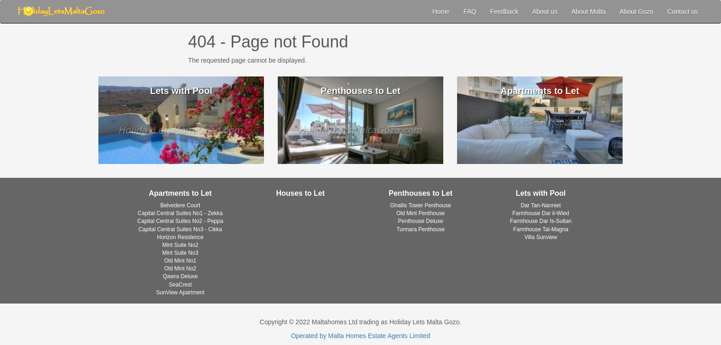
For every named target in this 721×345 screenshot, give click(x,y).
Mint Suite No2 (180, 245)
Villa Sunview (540, 237)
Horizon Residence (180, 237)
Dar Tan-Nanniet (541, 205)
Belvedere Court (180, 205)
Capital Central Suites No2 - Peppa (180, 221)
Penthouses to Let (420, 193)
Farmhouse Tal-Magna (540, 229)
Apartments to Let (180, 193)
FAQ (470, 11)
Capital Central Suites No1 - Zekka (180, 213)
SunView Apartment (180, 292)
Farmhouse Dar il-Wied (540, 213)
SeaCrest (180, 284)
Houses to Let (300, 193)
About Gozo (636, 11)
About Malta (588, 11)
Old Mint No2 (180, 268)
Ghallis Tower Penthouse (420, 205)
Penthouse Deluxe (420, 221)
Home (440, 11)
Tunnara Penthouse (420, 229)
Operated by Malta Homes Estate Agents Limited (360, 335)
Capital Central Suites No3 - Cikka (180, 229)
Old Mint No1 (180, 260)
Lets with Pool (541, 193)
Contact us (682, 11)
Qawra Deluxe (180, 276)
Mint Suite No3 (180, 253)
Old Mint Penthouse (420, 213)
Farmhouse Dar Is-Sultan (541, 221)
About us (544, 11)
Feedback (504, 11)
